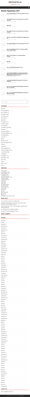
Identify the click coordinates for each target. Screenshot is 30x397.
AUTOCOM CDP (4, 118)
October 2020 (3, 295)
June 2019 (3, 324)
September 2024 (4, 229)
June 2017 (3, 365)
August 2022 (3, 254)
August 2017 (3, 361)
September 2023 (4, 239)
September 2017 (4, 359)
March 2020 (3, 307)
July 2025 (2, 222)
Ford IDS (2, 190)
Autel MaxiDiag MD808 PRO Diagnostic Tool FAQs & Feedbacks (17, 81)
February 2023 (3, 245)
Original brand (3, 146)
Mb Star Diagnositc (4, 185)
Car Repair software (4, 123)
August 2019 (3, 320)
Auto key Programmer (5, 179)
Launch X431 (3, 136)
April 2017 (3, 369)
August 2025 (3, 220)
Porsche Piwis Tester (5, 187)
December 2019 (4, 312)
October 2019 (3, 316)
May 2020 (3, 303)
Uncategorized (3, 153)
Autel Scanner (3, 182)
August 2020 (3, 299)
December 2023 (4, 235)
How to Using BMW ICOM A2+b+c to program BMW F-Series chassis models (17, 50)
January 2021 (3, 290)
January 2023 (3, 246)
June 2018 (3, 346)
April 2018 (3, 350)
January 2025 (3, 224)
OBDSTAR (3, 144)
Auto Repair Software (5, 114)
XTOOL (2, 165)
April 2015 (3, 382)
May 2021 (3, 282)
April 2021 (3, 284)
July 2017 (2, 363)
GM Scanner (3, 129)
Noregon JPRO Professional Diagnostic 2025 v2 (9, 211)
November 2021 (4, 271)
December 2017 (4, 354)
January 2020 (3, 310)
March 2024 (3, 233)
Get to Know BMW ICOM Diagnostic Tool (15, 67)
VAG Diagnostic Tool (5, 155)
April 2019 (3, 327)
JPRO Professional (4, 192)
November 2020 (4, 293)
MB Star (2, 138)
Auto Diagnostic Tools (5, 171)
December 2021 (4, 269)
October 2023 (3, 237)
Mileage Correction (4, 140)
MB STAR (8, 61)
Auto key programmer (5, 110)
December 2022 (4, 248)
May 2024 (3, 231)
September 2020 (4, 297)
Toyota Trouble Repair (5, 152)
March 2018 (3, 352)
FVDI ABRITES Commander (6, 127)
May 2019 (3, 325)
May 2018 (3, 348)
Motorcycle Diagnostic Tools (6, 142)
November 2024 (4, 226)
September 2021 (4, 275)
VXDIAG (2, 161)
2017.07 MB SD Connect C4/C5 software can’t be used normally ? (17, 20)
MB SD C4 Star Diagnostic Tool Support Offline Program (16, 56)
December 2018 (4, 335)
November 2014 (4, 386)
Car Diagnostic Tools (5, 175)
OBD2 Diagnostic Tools (5, 173)
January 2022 (3, 267)
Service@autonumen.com (8, 391)
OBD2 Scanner (4, 170)
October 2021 (3, 273)
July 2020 (2, 301)
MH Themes (22, 395)
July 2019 (2, 322)
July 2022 (2, 256)
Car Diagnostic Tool (4, 121)
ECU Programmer (4, 125)
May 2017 (3, 367)
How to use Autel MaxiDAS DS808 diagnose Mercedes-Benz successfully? (18, 87)
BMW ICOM (9, 25)
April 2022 (3, 261)
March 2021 (3, 286)
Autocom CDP (3, 188)
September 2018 (4, 341)
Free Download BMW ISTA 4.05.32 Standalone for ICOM (17, 13)
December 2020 (4, 292)
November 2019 (4, 314)
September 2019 (4, 318)
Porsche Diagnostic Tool (5, 148)
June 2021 (3, 280)
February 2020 (3, 309)
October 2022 (3, 252)
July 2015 (2, 376)
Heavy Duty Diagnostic (5, 131)
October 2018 (3, 339)
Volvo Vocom (3, 159)
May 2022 (3, 260)
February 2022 (3, 265)
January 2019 (3, 333)
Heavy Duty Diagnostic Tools (6, 133)
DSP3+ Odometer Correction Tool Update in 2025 (10, 201)
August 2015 (3, 374)
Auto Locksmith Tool (5, 112)
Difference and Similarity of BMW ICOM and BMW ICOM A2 (18, 38)
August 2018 (3, 342)
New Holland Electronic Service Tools (8, 195)
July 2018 (2, 344)
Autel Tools (3, 108)
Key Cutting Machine (5, 135)
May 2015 (3, 380)
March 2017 (3, 371)
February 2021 (3, 288)
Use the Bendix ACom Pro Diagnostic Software (9, 209)
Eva (15, 14)
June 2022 (3, 258)
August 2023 (3, 241)
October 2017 (3, 357)
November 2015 (4, 373)
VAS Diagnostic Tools (5, 157)
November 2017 (4, 356)
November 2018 (4, 337)
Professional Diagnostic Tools (6, 150)
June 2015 (3, 378)
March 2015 (3, 384)
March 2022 (3, 263)
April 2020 (3, 305)
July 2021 (2, 278)
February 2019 (3, 331)
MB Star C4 (3, 194)
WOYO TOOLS (3, 163)
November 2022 (4, 250)
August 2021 (3, 276)
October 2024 (3, 228)
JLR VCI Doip (3, 189)
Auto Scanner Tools (4, 116)
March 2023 (3, 243)
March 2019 (3, 329)
